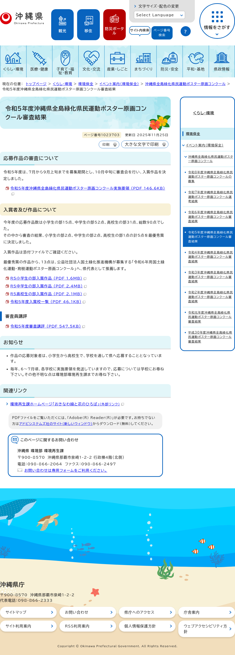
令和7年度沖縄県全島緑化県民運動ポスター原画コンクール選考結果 (210, 189)
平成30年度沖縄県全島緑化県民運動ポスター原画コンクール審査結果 (210, 329)
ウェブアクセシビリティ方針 (205, 628)
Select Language (155, 15)
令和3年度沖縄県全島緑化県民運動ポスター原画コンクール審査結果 (210, 269)
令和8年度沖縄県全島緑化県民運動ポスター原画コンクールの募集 (210, 169)
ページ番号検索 (162, 33)
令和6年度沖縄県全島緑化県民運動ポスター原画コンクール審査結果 (210, 209)
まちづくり (143, 69)
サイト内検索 (140, 30)
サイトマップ (16, 612)
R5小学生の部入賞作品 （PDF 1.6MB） (48, 278)
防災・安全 (170, 69)
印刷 (105, 144)
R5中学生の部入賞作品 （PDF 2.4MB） (48, 286)
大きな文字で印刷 (142, 144)
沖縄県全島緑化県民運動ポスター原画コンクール (185, 84)
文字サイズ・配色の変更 (158, 6)
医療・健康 (39, 69)
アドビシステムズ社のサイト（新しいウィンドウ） (56, 423)
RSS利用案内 (77, 626)
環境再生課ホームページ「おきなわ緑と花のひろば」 (67, 404)
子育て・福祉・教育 (65, 71)
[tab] (139, 32)
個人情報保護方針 (140, 626)
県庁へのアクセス (139, 612)
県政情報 (222, 69)
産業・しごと (117, 69)
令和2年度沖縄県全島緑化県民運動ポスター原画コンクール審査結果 (210, 289)
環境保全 (85, 84)
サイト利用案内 (18, 626)
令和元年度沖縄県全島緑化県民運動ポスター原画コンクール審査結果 (210, 309)
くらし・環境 (13, 69)
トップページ (36, 84)
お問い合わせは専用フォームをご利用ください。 (65, 470)
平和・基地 (196, 69)
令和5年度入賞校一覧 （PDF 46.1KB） (47, 302)
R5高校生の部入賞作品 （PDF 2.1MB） (48, 294)
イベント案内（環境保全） (119, 84)
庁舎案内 (192, 612)
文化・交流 (92, 69)
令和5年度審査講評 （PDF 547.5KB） (47, 326)
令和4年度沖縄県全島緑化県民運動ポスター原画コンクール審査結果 (210, 249)
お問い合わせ (76, 612)
